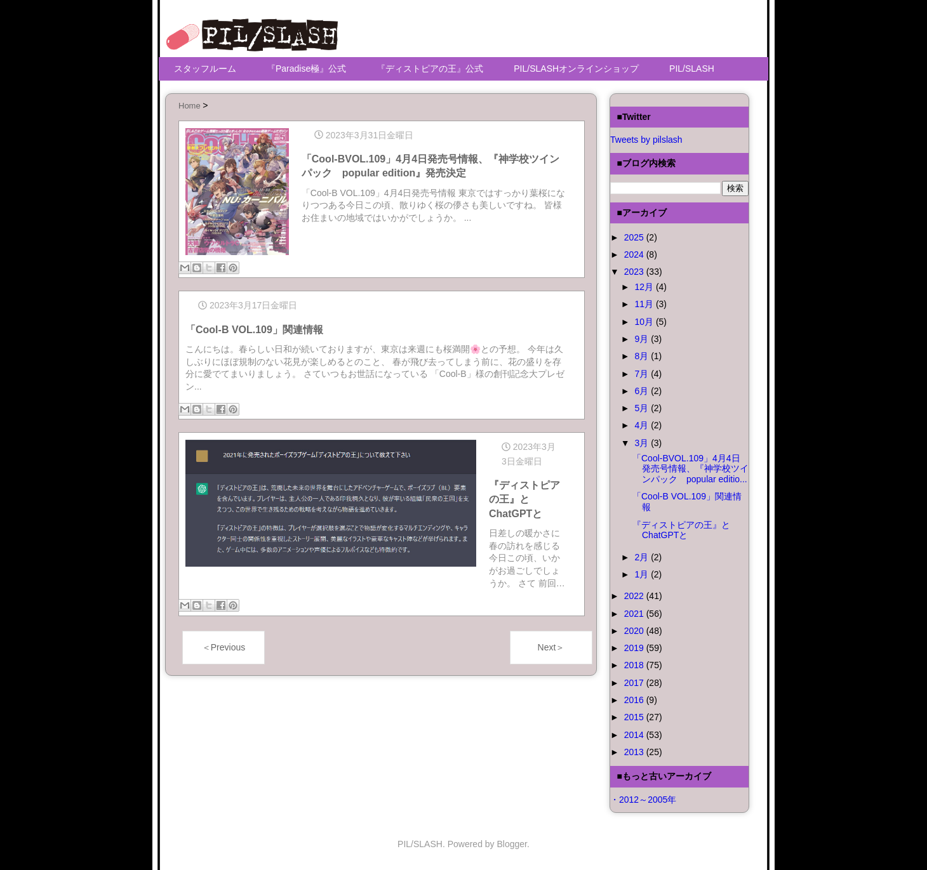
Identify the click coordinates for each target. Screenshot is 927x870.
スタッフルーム (205, 68)
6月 (642, 391)
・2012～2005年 (643, 799)
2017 (635, 683)
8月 (642, 356)
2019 (635, 648)
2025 (635, 237)
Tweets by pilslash (646, 140)
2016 (635, 700)
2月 (642, 557)
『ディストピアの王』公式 (430, 68)
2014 (635, 735)
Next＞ (551, 645)
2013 (635, 752)
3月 (642, 443)
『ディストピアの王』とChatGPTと (681, 530)
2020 (635, 631)
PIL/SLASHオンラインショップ (576, 68)
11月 (644, 304)
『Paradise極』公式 (306, 68)
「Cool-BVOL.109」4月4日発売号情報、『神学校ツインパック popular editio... (690, 469)
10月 (644, 322)
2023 (635, 272)
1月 (642, 574)
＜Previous (223, 645)
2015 (635, 717)
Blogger (512, 844)
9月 (642, 339)
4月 (642, 425)
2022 (635, 596)
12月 (644, 287)
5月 (642, 408)
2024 (635, 254)
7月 (642, 374)
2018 (635, 665)
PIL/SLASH (691, 68)
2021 (635, 614)
